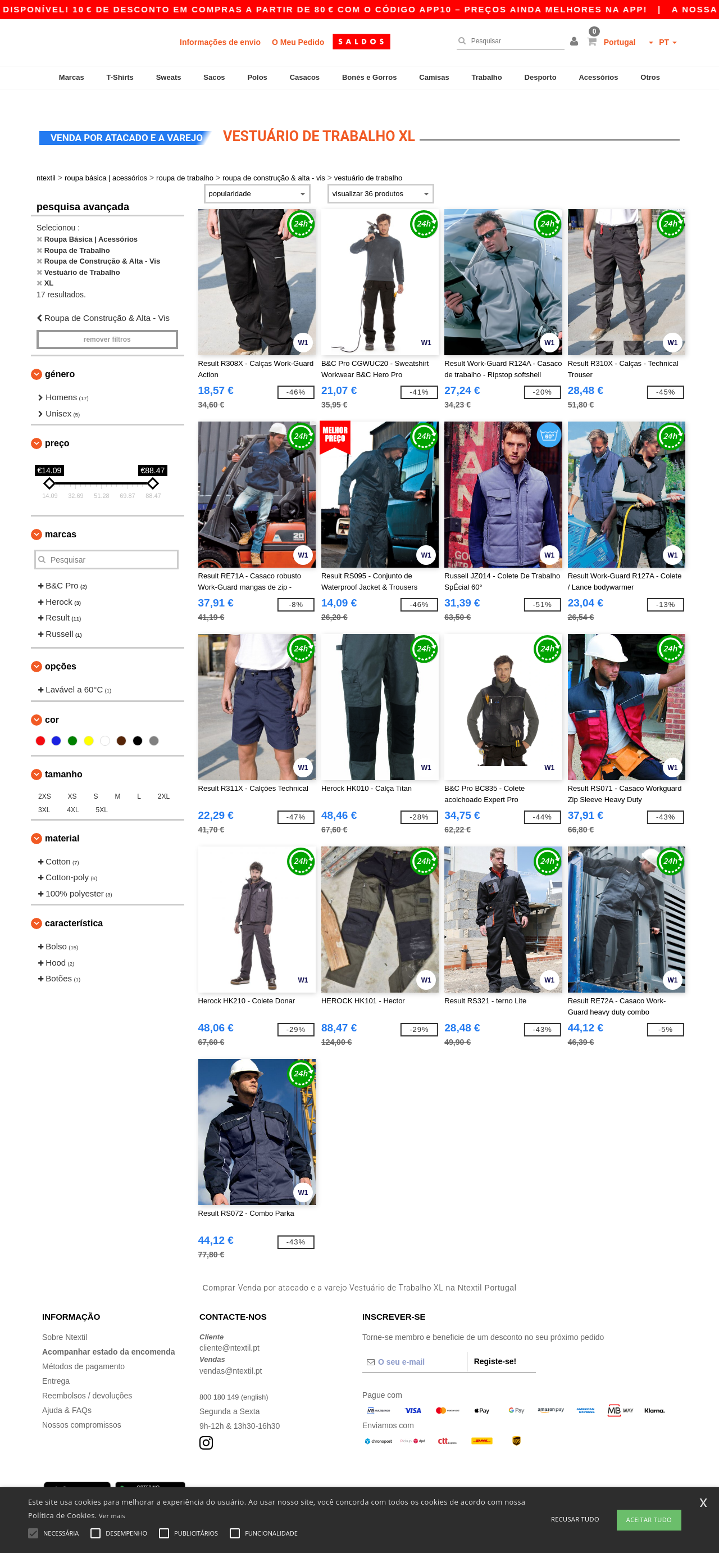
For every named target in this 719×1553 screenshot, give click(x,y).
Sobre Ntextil (64, 1320)
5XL (102, 793)
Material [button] (62, 821)
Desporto (541, 77)
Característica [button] (74, 907)
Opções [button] (60, 650)
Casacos (305, 77)
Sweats (168, 77)
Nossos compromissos (81, 1407)
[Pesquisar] (508, 41)
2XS (44, 780)
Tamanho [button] (64, 757)
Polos (257, 77)
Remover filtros (107, 323)
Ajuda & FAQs (67, 1393)
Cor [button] (52, 703)
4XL (73, 793)
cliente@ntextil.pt (229, 1331)
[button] (575, 42)
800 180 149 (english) (237, 1379)
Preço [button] (57, 427)
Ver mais (112, 1515)
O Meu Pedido (298, 42)
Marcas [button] (60, 518)
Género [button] (60, 358)
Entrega (56, 1364)
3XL (44, 793)
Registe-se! (495, 1344)
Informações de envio (220, 42)
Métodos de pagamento (83, 1349)
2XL (164, 780)
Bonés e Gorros (369, 77)
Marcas (71, 77)
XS (72, 780)
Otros (650, 77)
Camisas (434, 77)
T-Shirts (119, 77)
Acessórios (598, 77)
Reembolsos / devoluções (87, 1378)
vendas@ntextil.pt (230, 1354)
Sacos (214, 77)
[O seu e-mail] (414, 1345)
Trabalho (487, 77)
